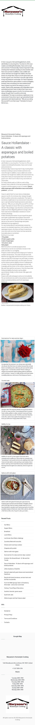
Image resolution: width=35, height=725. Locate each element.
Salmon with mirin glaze (11, 551)
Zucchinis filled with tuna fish (12, 541)
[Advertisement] (17, 39)
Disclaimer (7, 611)
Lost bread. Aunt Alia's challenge (13, 538)
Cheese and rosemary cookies (13, 545)
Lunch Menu (7, 535)
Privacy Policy (8, 614)
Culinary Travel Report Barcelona (13, 588)
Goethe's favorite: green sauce (13, 591)
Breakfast (7, 531)
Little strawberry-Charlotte (12, 569)
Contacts (7, 622)
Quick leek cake (8, 595)
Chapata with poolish (10, 548)
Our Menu (7, 525)
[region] (17, 118)
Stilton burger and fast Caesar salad (14, 598)
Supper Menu (8, 528)
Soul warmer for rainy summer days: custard (17, 555)
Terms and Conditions (10, 618)
